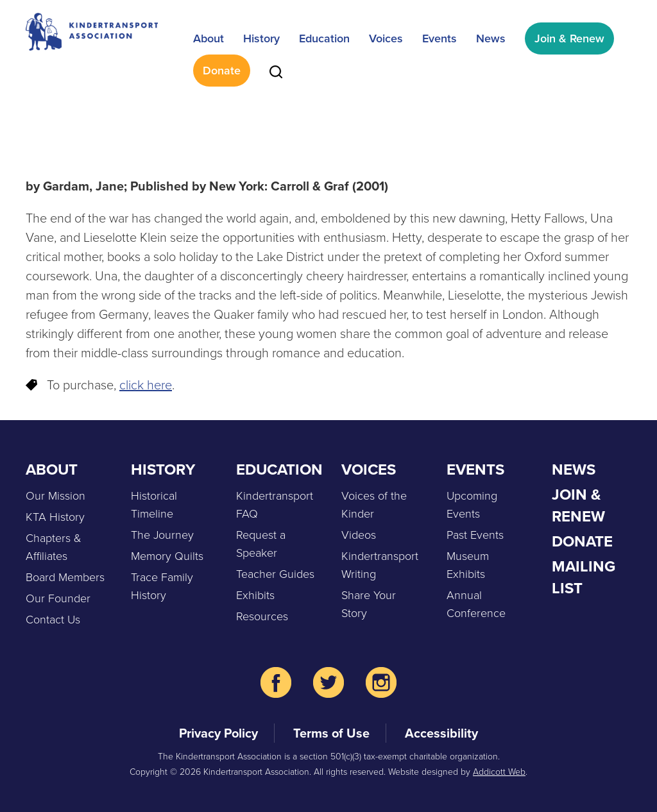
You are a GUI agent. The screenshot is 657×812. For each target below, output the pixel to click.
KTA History (55, 517)
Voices (386, 38)
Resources (262, 616)
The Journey (162, 535)
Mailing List (583, 577)
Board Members (65, 577)
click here (145, 384)
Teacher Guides (275, 574)
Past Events (475, 535)
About (208, 38)
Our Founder (58, 598)
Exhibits (255, 595)
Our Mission (55, 495)
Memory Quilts (167, 556)
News (491, 38)
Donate (222, 70)
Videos (358, 535)
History (261, 38)
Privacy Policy (218, 733)
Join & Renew (569, 38)
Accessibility (441, 733)
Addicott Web (499, 772)
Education (324, 38)
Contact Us (53, 619)
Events (439, 38)
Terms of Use (331, 733)
